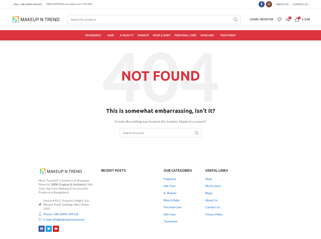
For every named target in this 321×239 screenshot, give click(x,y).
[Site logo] (36, 19)
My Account (213, 186)
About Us (211, 200)
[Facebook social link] (262, 4)
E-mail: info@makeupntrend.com (64, 219)
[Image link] (61, 171)
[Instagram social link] (269, 4)
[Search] (160, 132)
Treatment (170, 221)
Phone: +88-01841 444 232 (61, 214)
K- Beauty (170, 193)
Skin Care (170, 214)
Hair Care (169, 186)
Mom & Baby (172, 200)
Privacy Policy (214, 214)
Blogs (208, 193)
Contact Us (212, 207)
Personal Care (173, 207)
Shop (208, 179)
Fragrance (170, 179)
